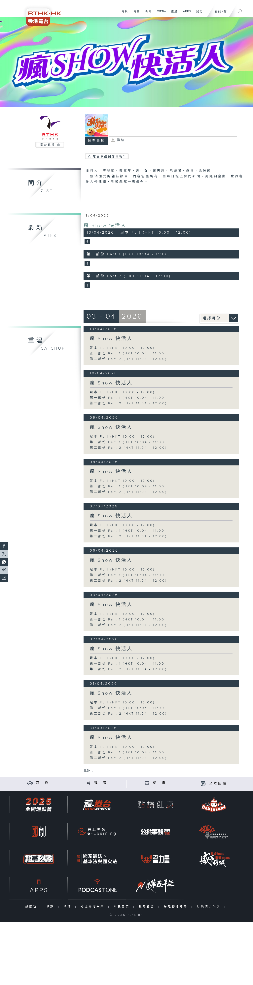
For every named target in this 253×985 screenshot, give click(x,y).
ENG (218, 11)
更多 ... (88, 770)
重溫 (172, 13)
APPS (185, 13)
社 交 (101, 783)
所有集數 (96, 141)
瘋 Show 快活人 (105, 225)
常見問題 (122, 907)
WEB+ (160, 13)
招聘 (51, 907)
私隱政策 (147, 907)
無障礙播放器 (176, 907)
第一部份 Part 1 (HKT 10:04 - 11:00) (128, 353)
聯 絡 (159, 783)
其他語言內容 (209, 907)
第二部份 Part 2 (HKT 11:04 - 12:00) (128, 359)
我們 (197, 13)
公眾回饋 (218, 783)
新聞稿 (32, 907)
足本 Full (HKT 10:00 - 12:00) (122, 348)
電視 (123, 13)
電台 (135, 13)
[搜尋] (240, 10)
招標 (68, 907)
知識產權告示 (93, 907)
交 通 (42, 783)
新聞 (147, 13)
